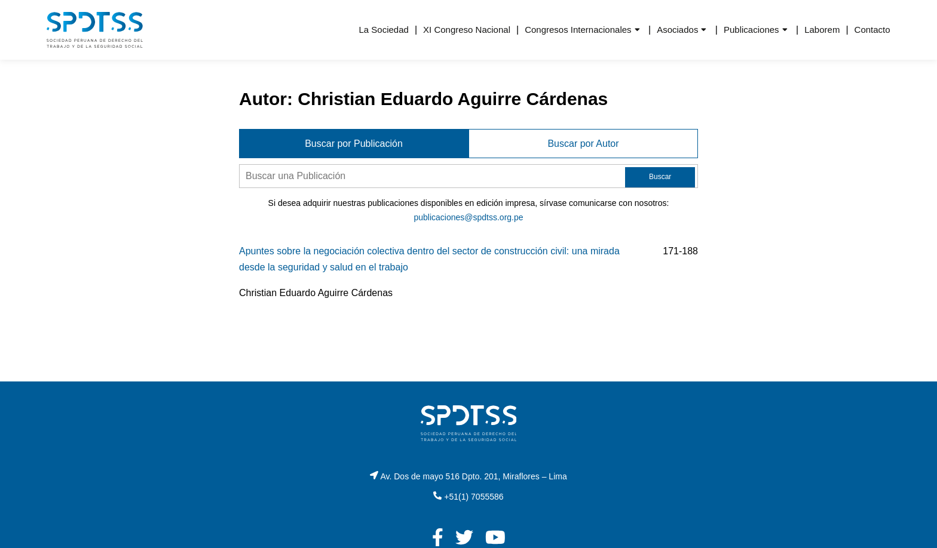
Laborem (822, 29)
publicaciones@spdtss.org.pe (468, 217)
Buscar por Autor (582, 143)
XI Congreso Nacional (466, 29)
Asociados (677, 29)
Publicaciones (751, 29)
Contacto (872, 29)
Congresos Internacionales (578, 29)
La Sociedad (383, 29)
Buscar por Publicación (354, 143)
